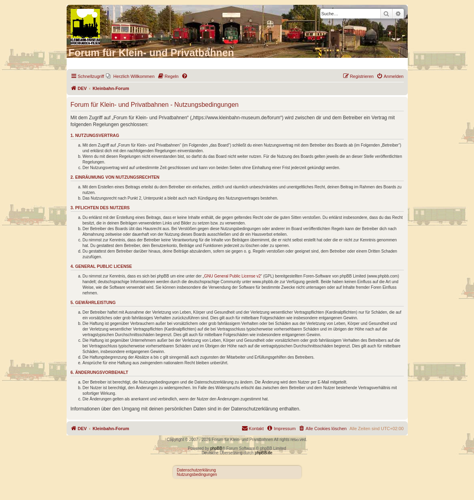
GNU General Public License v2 (232, 276)
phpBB (216, 448)
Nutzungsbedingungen (197, 474)
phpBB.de (264, 453)
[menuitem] (130, 76)
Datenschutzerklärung (196, 470)
